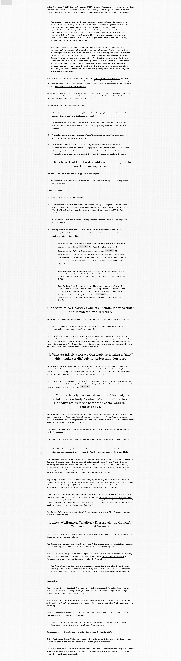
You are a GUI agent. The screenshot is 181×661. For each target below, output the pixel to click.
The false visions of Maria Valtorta (70, 86)
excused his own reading (113, 556)
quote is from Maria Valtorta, (107, 78)
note (84, 246)
